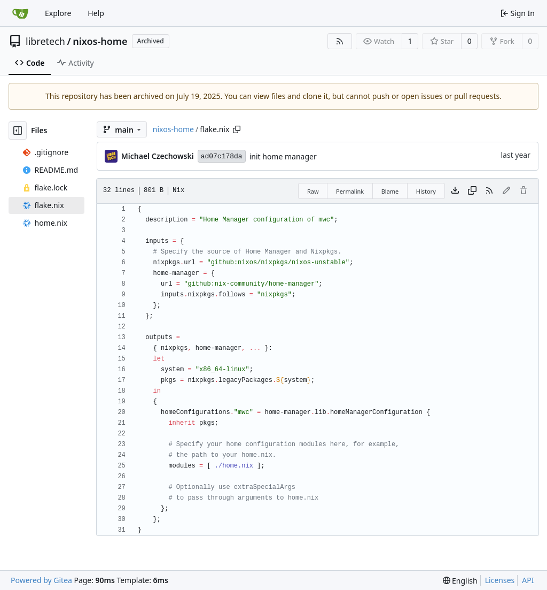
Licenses (500, 580)
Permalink (350, 191)
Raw (313, 191)
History (426, 191)
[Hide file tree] (18, 130)
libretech (45, 41)
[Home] (20, 13)
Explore (58, 13)
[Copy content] (472, 191)
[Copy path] (236, 129)
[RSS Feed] (339, 41)
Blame (390, 191)
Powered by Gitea (41, 580)
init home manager (283, 156)
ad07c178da (222, 156)
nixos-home (100, 41)
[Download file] (455, 191)
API (528, 580)
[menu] (460, 581)
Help (96, 13)
